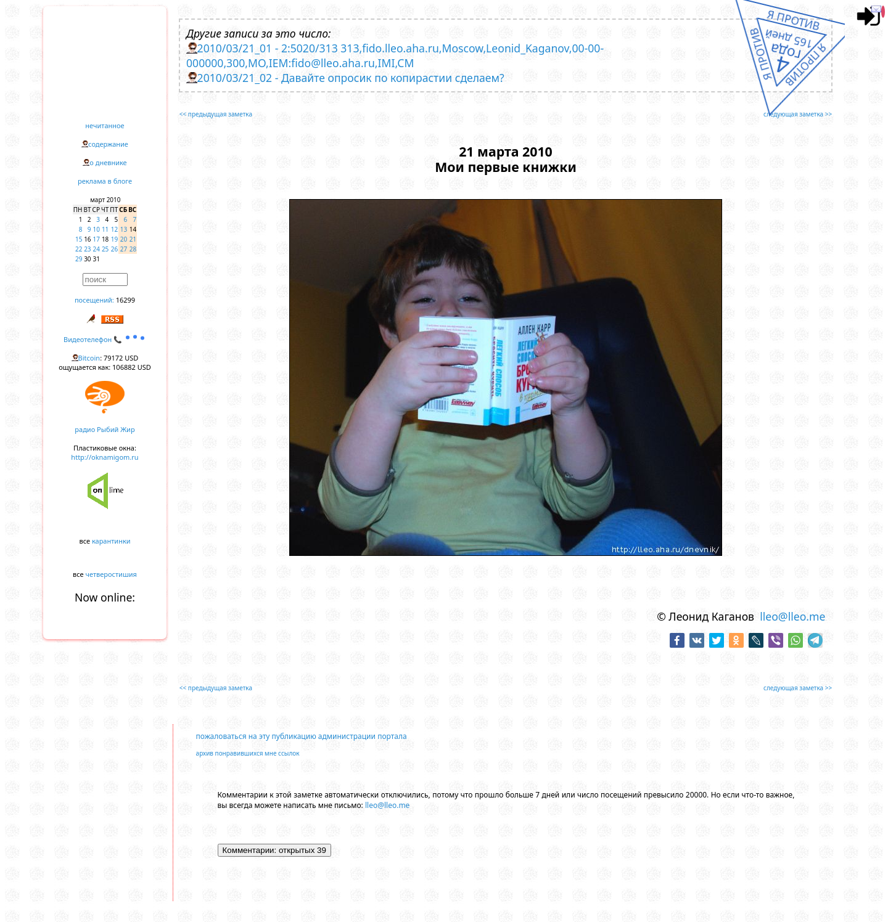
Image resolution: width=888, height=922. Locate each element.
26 (114, 249)
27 (123, 249)
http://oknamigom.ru (104, 457)
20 (123, 239)
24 (96, 249)
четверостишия (111, 574)
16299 (125, 299)
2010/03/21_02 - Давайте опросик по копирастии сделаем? (350, 77)
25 (105, 249)
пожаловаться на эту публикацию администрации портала (301, 736)
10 (96, 229)
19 (114, 239)
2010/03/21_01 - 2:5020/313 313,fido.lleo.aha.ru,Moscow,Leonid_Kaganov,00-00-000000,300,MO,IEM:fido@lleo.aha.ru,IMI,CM (395, 55)
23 (87, 249)
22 (78, 249)
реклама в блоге (105, 181)
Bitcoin (89, 357)
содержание (108, 144)
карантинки (111, 540)
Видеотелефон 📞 (105, 339)
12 (114, 229)
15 (78, 239)
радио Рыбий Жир (104, 429)
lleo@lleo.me (792, 616)
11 (105, 229)
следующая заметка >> (797, 114)
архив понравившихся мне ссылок (248, 753)
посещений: (94, 299)
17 (96, 239)
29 (78, 259)
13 (123, 229)
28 (133, 249)
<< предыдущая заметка (215, 114)
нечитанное (104, 125)
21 (133, 239)
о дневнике (107, 162)
